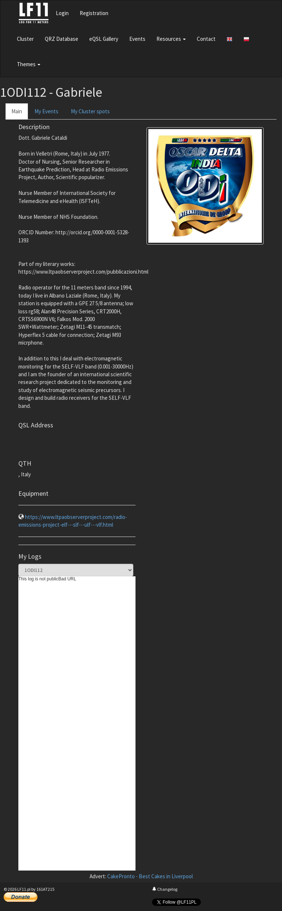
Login (62, 13)
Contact (206, 38)
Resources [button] (171, 38)
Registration (94, 13)
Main (16, 111)
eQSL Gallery (103, 38)
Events (137, 38)
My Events (46, 111)
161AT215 (45, 889)
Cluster (25, 38)
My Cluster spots (90, 111)
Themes (28, 64)
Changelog (164, 889)
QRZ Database (61, 38)
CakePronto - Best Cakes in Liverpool (150, 876)
